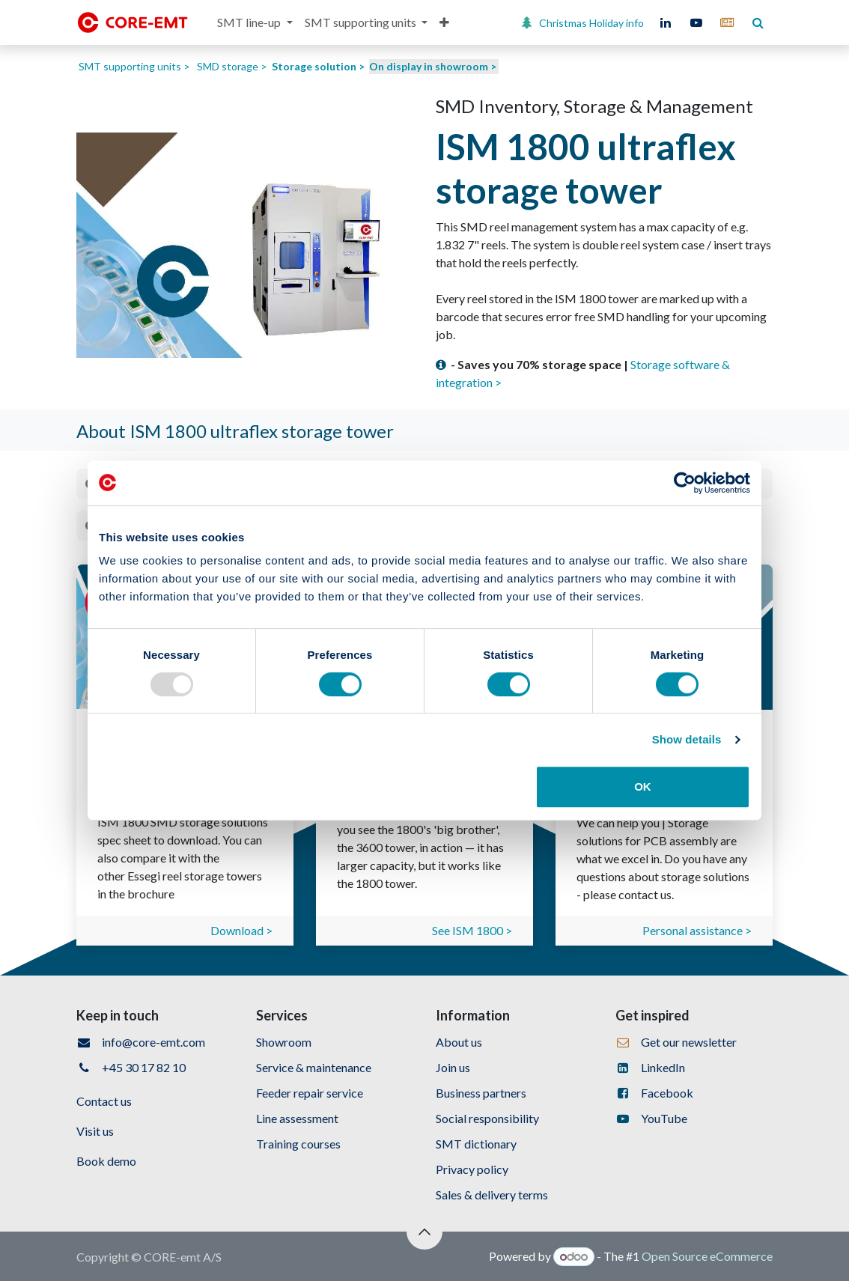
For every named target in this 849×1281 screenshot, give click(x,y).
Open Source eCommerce (707, 1256)
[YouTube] (696, 22)
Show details (687, 739)
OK (642, 786)
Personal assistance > (697, 930)
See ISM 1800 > (472, 930)
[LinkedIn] (666, 22)
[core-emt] (727, 22)
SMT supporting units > (134, 66)
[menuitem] (254, 22)
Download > (241, 930)
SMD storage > (232, 66)
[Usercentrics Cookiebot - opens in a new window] (684, 483)
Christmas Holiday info (591, 22)
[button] (424, 1232)
